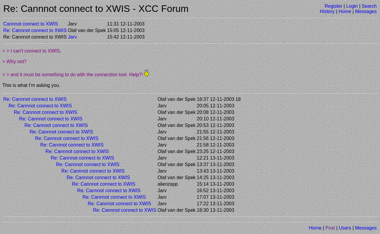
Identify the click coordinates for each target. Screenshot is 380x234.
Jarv (72, 36)
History (327, 11)
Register (333, 6)
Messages (366, 11)
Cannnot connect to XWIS (30, 23)
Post (330, 227)
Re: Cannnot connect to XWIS (34, 30)
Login (352, 6)
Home (344, 11)
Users (345, 227)
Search (369, 6)
